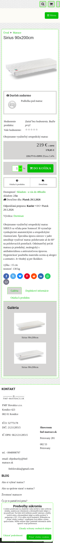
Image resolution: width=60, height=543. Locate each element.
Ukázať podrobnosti (13, 535)
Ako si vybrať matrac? (13, 482)
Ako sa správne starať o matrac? (18, 488)
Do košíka (40, 168)
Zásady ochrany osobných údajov (35, 528)
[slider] (31, 129)
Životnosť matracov (12, 494)
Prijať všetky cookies (39, 537)
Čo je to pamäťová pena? (14, 500)
